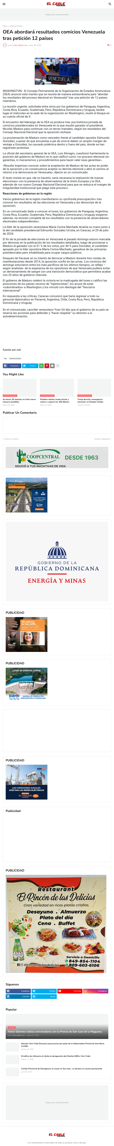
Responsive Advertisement (57, 14)
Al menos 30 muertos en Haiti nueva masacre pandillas (19, 400)
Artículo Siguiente (102, 439)
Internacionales (16, 26)
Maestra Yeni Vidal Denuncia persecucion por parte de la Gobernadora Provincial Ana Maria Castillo (62, 1044)
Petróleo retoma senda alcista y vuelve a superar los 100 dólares (54, 400)
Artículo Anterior (11, 439)
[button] (4, 4)
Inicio (5, 26)
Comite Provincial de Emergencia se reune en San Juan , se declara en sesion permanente (61, 1069)
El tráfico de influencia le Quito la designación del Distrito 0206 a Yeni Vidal (55, 1056)
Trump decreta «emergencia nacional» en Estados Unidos (90, 400)
